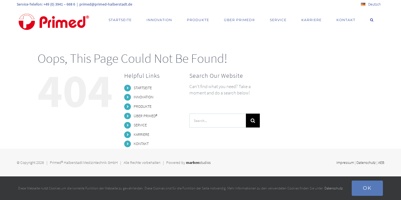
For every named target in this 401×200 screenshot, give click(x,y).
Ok (367, 188)
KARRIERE (141, 134)
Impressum (345, 162)
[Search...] (217, 121)
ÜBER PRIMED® (145, 115)
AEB (381, 162)
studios (198, 162)
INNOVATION (143, 96)
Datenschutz (366, 162)
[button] (378, 20)
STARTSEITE (143, 87)
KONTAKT (141, 143)
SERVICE (140, 125)
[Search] (253, 121)
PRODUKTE (142, 106)
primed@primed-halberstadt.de (105, 4)
